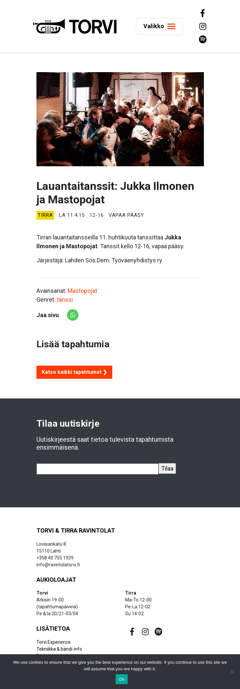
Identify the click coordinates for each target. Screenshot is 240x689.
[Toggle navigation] (162, 26)
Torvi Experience (53, 642)
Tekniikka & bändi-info (59, 649)
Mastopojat (82, 290)
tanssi (65, 299)
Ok (121, 679)
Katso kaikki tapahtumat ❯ (74, 372)
